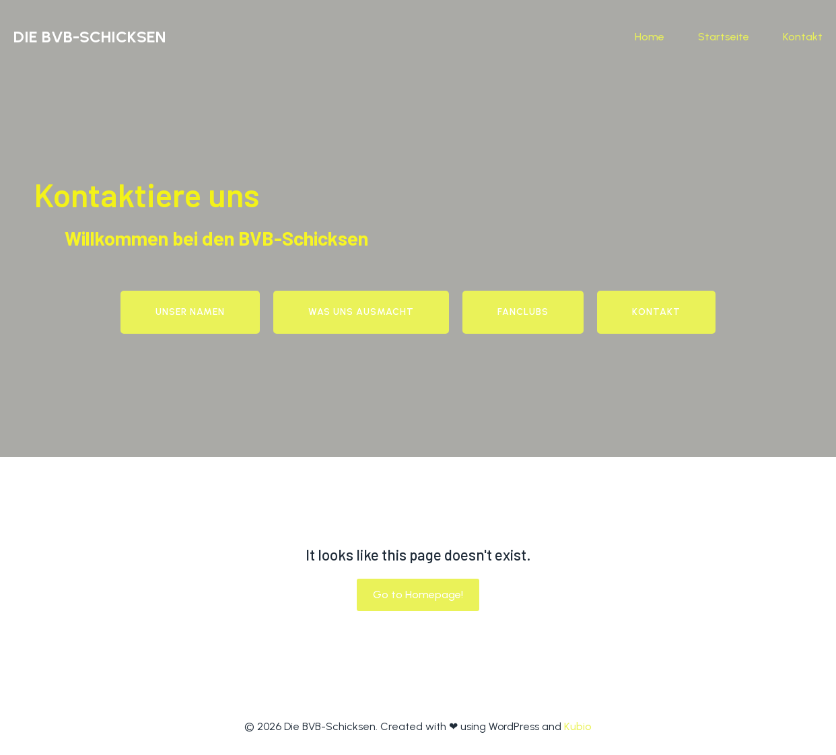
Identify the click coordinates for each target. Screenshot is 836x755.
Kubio (578, 726)
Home (649, 36)
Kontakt (803, 36)
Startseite (723, 36)
